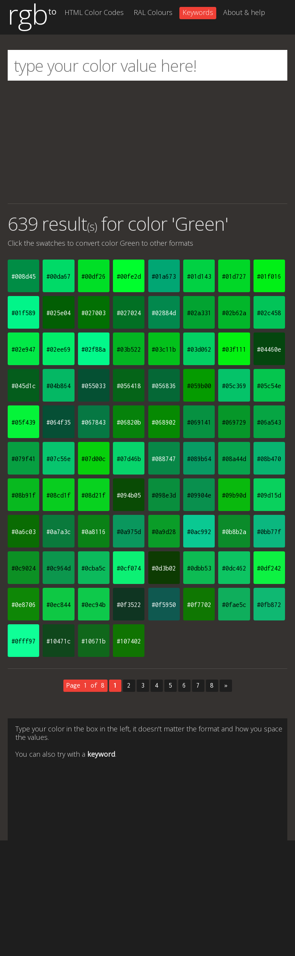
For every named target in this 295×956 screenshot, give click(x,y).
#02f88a (93, 349)
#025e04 (58, 312)
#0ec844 (58, 604)
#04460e (269, 349)
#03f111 (234, 349)
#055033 (93, 385)
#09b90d (234, 495)
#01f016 (269, 276)
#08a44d (234, 458)
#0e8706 (24, 604)
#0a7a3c (58, 531)
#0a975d (129, 531)
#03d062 (199, 349)
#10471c (58, 641)
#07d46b (129, 458)
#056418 (129, 385)
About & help (244, 12)
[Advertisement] (147, 142)
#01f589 (24, 312)
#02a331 (199, 312)
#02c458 (269, 312)
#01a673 (164, 276)
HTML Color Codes (94, 12)
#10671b (93, 641)
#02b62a (234, 312)
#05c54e (269, 385)
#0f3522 (129, 604)
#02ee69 (58, 349)
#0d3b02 (164, 568)
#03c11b (164, 349)
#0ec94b (93, 604)
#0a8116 (93, 531)
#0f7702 (199, 604)
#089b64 (199, 458)
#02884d (164, 312)
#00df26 (93, 276)
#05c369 (234, 385)
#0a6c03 (24, 531)
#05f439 (24, 422)
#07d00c (93, 458)
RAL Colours (153, 12)
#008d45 (24, 276)
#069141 (199, 422)
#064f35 (58, 422)
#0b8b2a (234, 531)
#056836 (164, 385)
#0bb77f (269, 531)
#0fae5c (234, 604)
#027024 (129, 312)
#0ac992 (199, 531)
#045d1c (24, 385)
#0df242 (269, 568)
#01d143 (199, 276)
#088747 (164, 458)
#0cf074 (129, 568)
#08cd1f (58, 495)
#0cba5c (93, 568)
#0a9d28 (164, 531)
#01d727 (234, 276)
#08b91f (24, 495)
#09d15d (269, 495)
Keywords (197, 12)
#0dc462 (234, 568)
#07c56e (58, 458)
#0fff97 (24, 641)
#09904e (199, 495)
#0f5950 (164, 604)
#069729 (234, 422)
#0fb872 (269, 604)
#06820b (129, 422)
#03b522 (129, 349)
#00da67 (58, 276)
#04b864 (58, 385)
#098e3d (164, 495)
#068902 (164, 422)
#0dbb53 (199, 568)
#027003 (93, 312)
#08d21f (93, 495)
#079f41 (24, 458)
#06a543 (269, 422)
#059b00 (199, 385)
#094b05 (129, 495)
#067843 (93, 422)
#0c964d (58, 568)
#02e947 (24, 349)
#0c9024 (24, 568)
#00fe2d (129, 276)
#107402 (129, 641)
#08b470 (269, 458)
